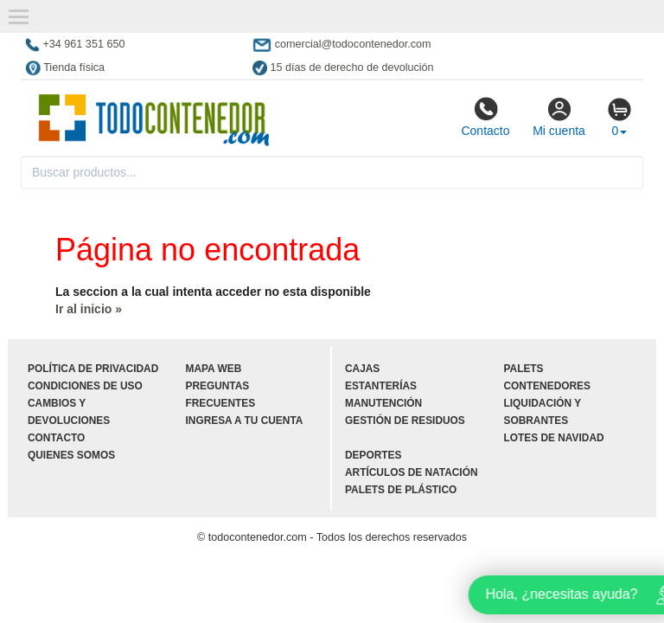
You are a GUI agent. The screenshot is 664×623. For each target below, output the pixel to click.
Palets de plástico (400, 490)
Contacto (485, 117)
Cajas (362, 369)
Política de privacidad (93, 369)
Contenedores (547, 386)
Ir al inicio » (88, 309)
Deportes (373, 455)
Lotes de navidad (554, 438)
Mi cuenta (559, 117)
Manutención (383, 403)
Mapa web (214, 369)
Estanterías (381, 386)
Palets (524, 369)
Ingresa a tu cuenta (244, 420)
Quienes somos (71, 455)
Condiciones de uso (85, 386)
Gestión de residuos (405, 420)
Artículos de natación (411, 472)
